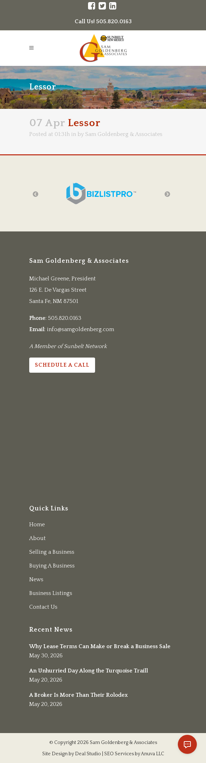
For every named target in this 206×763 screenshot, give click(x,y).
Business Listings (50, 593)
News (36, 579)
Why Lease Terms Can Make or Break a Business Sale (99, 646)
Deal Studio (88, 754)
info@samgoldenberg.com (80, 329)
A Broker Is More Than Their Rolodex (78, 695)
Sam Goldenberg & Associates (123, 134)
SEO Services (119, 754)
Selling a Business (51, 552)
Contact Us (43, 607)
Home (37, 524)
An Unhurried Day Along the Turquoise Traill (88, 671)
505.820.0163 (64, 318)
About (37, 538)
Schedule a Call (62, 365)
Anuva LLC (152, 754)
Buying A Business (52, 566)
